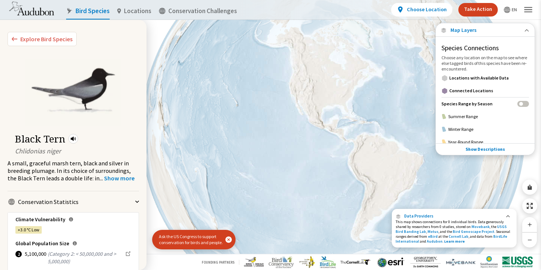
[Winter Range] (485, 129)
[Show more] (119, 178)
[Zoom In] (529, 224)
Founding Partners (218, 262)
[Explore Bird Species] (42, 39)
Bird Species (88, 11)
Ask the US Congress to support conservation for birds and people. (191, 239)
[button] (73, 139)
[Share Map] (529, 187)
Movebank (480, 226)
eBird (433, 236)
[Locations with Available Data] (485, 78)
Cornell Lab (458, 236)
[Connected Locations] (485, 90)
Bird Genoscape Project (473, 231)
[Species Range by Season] (485, 103)
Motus (433, 231)
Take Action (478, 9)
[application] (270, 135)
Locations (134, 11)
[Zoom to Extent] (529, 205)
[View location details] (421, 9)
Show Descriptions (485, 143)
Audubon (435, 241)
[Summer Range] (485, 116)
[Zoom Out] (529, 240)
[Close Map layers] (485, 30)
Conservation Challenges (198, 11)
